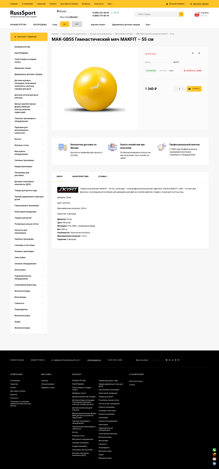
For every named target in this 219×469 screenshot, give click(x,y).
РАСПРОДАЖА (78, 384)
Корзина (44, 381)
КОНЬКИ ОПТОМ (78, 381)
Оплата (53, 4)
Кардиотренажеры (79, 446)
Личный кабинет (48, 384)
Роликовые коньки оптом (109, 400)
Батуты (75, 432)
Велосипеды (103, 441)
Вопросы (86, 4)
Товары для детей (106, 397)
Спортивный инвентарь (108, 434)
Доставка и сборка (69, 4)
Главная (14, 4)
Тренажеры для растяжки (82, 450)
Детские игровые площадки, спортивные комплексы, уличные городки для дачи (83, 402)
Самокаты (103, 444)
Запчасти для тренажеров (109, 404)
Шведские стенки (79, 393)
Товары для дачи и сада (108, 381)
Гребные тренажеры (107, 407)
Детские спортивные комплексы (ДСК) (80, 454)
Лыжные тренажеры (107, 414)
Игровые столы (78, 436)
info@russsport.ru (94, 360)
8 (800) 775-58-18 (101, 16)
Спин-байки (103, 418)
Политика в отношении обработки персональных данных (20, 404)
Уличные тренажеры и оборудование (81, 422)
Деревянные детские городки (84, 397)
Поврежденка (104, 448)
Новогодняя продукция (108, 393)
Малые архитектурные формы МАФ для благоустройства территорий (84, 415)
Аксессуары (103, 425)
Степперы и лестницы (107, 411)
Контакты (99, 4)
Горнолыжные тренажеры (109, 390)
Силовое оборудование (108, 421)
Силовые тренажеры (80, 443)
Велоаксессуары (105, 437)
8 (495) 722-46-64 (101, 13)
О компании (27, 4)
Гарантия (41, 4)
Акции (101, 455)
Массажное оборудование (82, 439)
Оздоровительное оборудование (106, 429)
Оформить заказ (48, 388)
